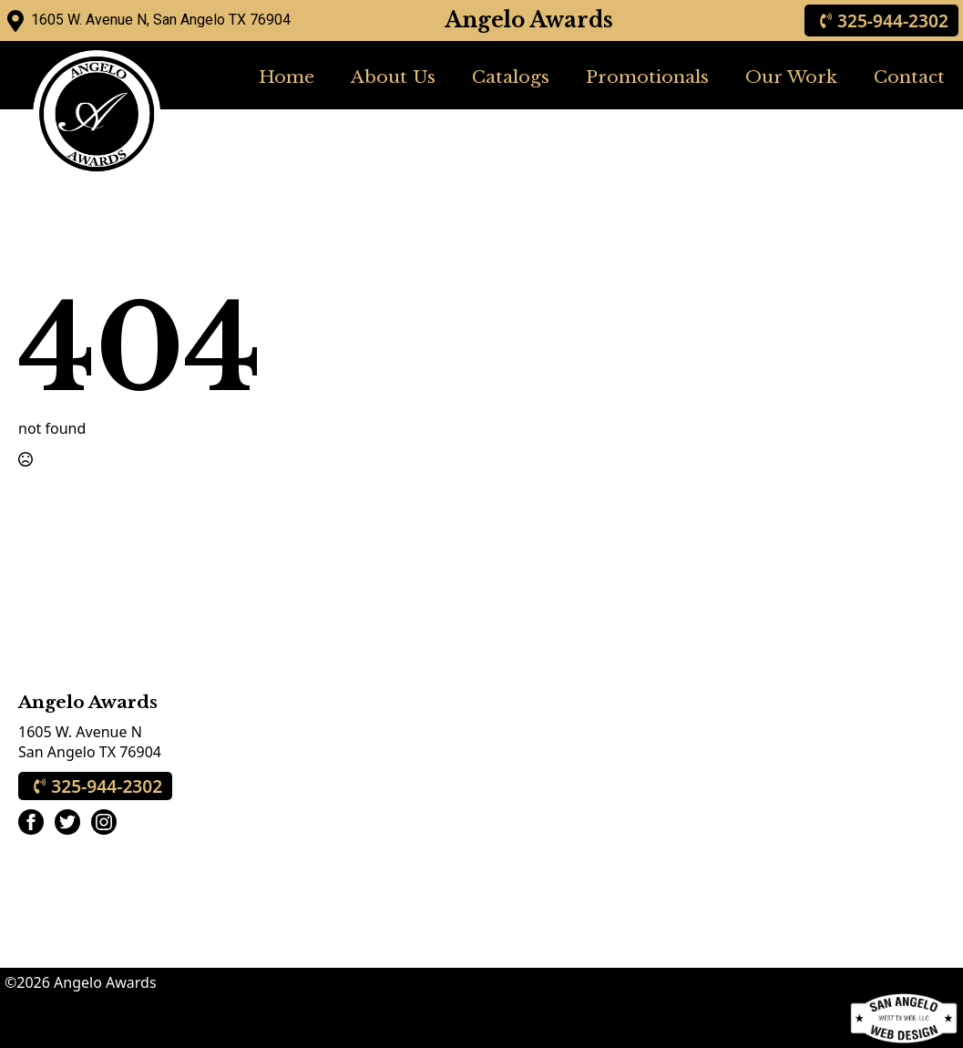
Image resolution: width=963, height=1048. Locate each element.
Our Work (791, 76)
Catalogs (510, 76)
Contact (909, 76)
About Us (393, 76)
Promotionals (647, 76)
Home (286, 76)
